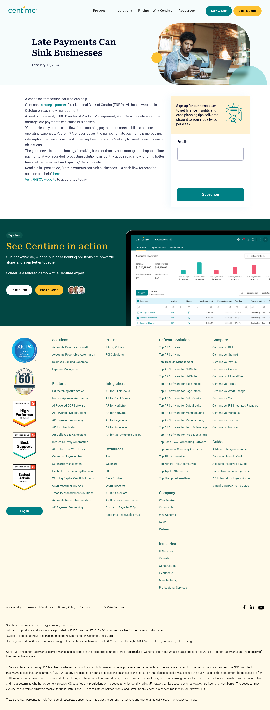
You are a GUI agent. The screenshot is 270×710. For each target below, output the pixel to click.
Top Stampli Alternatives (174, 478)
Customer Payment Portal (68, 456)
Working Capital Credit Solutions (73, 478)
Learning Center (116, 485)
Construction (167, 565)
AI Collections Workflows (68, 449)
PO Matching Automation (68, 391)
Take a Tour (218, 11)
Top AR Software (169, 354)
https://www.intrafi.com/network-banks (210, 683)
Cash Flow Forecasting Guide (231, 471)
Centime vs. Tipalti (224, 383)
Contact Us (166, 507)
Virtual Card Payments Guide (230, 485)
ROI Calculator (115, 354)
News (162, 522)
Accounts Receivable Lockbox (71, 500)
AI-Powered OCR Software (68, 405)
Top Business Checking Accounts (180, 449)
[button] (99, 8)
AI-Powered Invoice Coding (69, 413)
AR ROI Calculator (117, 493)
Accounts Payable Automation (71, 347)
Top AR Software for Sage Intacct (180, 391)
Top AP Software (169, 347)
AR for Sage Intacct (118, 427)
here (56, 174)
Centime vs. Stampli (225, 354)
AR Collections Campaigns (69, 434)
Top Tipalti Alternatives (174, 471)
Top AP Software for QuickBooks (180, 398)
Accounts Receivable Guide (229, 464)
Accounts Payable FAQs (121, 507)
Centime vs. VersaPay (226, 413)
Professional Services (173, 587)
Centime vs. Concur (224, 369)
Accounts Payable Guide (227, 456)
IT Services (166, 551)
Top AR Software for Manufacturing (181, 420)
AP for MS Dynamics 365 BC (124, 434)
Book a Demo (247, 11)
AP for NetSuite (116, 405)
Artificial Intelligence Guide (229, 449)
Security (85, 607)
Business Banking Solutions (70, 362)
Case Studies (114, 478)
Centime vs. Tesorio (225, 420)
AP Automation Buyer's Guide (231, 478)
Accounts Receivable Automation (73, 354)
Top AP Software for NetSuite (178, 369)
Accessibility (14, 607)
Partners (164, 529)
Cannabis (165, 558)
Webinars (111, 464)
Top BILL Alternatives (172, 456)
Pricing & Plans (115, 347)
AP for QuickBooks (118, 391)
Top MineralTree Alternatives (177, 464)
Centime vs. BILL (223, 347)
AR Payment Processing (67, 507)
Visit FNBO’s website (40, 179)
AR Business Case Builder (122, 500)
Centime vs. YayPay (224, 362)
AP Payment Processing (67, 420)
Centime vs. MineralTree (227, 376)
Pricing (143, 10)
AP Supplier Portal (63, 427)
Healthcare (166, 573)
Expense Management (66, 369)
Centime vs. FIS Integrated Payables (235, 405)
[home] (22, 9)
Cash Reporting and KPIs (68, 485)
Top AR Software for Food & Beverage (183, 434)
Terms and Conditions (40, 607)
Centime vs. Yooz (223, 398)
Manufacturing (168, 580)
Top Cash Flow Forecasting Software (182, 442)
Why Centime (162, 10)
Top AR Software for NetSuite (178, 376)
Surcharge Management (67, 464)
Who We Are (167, 500)
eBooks (110, 471)
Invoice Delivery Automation (70, 442)
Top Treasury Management (176, 362)
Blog (108, 456)
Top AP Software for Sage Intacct (180, 383)
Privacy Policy (66, 607)
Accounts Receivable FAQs (123, 515)
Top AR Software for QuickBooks (180, 405)
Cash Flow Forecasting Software (73, 471)
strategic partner (53, 105)
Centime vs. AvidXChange (228, 391)
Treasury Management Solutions (73, 493)
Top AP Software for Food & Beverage (183, 427)
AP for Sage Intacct (118, 420)
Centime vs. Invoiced (225, 427)
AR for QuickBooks (118, 398)
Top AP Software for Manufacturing (181, 413)
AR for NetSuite (116, 413)
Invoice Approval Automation (70, 398)
